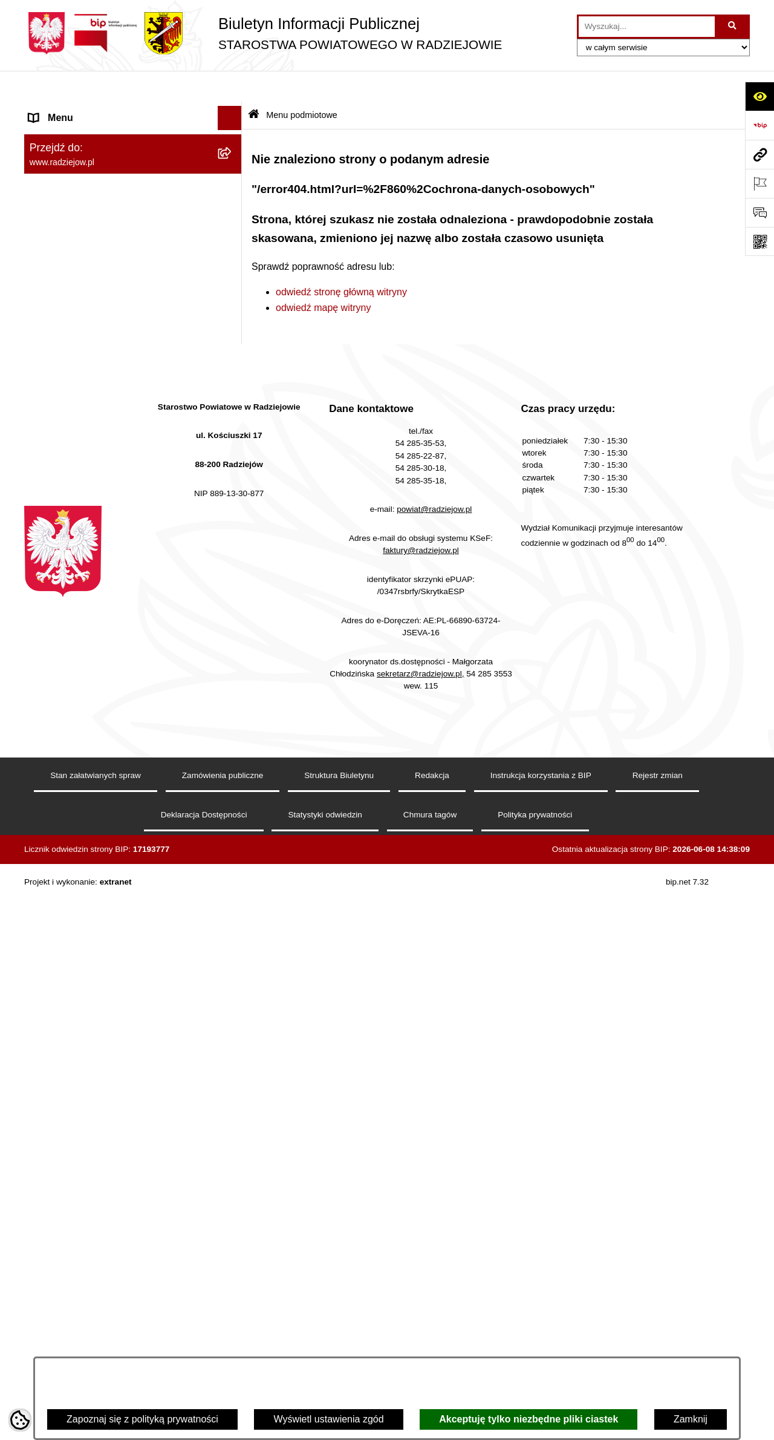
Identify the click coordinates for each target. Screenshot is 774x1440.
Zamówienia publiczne (223, 1350)
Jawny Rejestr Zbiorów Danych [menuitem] (96, 809)
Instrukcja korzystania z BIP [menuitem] (88, 383)
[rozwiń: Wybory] (232, 664)
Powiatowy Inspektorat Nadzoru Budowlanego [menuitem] (97, 501)
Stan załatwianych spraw (95, 1350)
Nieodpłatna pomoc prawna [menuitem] (88, 712)
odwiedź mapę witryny (323, 276)
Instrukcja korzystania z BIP (540, 1350)
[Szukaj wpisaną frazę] (733, 27)
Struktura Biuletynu (339, 1350)
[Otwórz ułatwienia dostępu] (759, 96)
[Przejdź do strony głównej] (263, 33)
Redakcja (432, 1350)
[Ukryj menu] (230, 87)
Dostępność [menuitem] (54, 858)
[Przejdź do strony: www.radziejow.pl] (759, 154)
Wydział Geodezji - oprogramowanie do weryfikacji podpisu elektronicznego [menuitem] (113, 579)
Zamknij (690, 1419)
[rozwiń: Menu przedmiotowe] (232, 335)
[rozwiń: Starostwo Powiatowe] (232, 207)
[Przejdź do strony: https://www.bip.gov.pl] (759, 125)
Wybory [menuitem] (45, 664)
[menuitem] (133, 143)
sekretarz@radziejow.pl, (420, 1248)
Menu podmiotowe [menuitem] (68, 111)
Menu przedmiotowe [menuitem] (72, 335)
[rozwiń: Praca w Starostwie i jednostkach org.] (232, 447)
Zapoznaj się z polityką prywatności (142, 1419)
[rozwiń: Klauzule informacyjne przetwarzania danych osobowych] (232, 408)
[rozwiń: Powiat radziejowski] (232, 143)
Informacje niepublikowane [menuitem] (86, 785)
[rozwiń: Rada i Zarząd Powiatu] (232, 175)
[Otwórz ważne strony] (759, 183)
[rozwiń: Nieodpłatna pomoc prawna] (232, 713)
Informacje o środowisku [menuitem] (81, 470)
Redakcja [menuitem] (49, 359)
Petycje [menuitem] (44, 736)
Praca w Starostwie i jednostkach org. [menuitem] (109, 446)
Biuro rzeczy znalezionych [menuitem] (85, 688)
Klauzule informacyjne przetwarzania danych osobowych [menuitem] (108, 414)
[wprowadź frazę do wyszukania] (647, 27)
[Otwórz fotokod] (759, 241)
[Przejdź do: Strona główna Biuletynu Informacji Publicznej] (253, 84)
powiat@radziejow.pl (434, 1084)
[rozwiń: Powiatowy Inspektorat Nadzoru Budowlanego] (232, 495)
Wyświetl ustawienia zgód (328, 1419)
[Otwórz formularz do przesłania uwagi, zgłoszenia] (759, 212)
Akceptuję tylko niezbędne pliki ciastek (528, 1419)
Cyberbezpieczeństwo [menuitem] (76, 833)
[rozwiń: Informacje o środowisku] (232, 471)
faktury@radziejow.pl (421, 1125)
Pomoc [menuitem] (44, 761)
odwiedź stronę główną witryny (341, 260)
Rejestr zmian (658, 1350)
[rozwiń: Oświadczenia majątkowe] (232, 271)
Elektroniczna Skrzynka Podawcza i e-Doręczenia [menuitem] (111, 540)
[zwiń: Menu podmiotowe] (232, 111)
